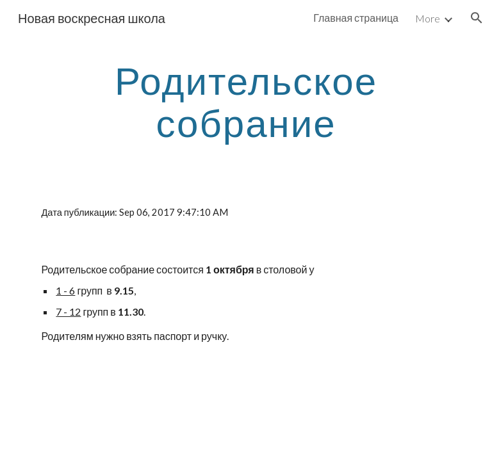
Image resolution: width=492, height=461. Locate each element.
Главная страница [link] (355, 18)
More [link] (427, 18)
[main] (246, 101)
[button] (476, 18)
